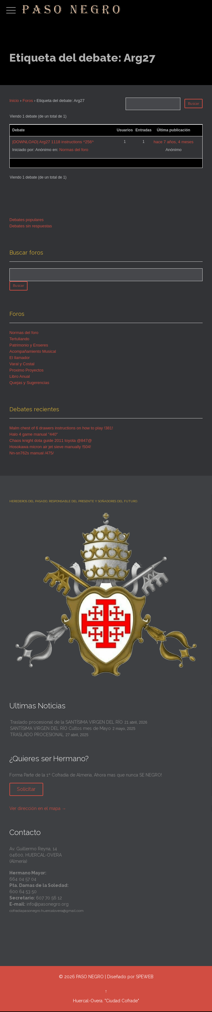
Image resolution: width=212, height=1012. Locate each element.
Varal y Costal (21, 364)
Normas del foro (73, 149)
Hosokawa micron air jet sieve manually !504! (50, 447)
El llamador (19, 358)
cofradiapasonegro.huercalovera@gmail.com (46, 911)
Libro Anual (19, 377)
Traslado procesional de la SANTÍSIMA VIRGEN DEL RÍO (66, 723)
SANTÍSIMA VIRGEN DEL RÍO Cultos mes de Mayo (60, 729)
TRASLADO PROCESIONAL (37, 735)
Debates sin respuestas (30, 226)
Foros (28, 100)
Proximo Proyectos (26, 370)
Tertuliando (19, 339)
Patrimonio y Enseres (28, 345)
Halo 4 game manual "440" (33, 435)
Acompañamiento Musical (32, 352)
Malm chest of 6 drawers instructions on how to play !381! (61, 428)
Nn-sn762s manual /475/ (31, 453)
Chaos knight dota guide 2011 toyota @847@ (50, 441)
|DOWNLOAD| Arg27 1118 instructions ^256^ (53, 141)
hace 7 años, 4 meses (174, 141)
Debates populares (26, 219)
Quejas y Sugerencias (29, 383)
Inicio (14, 100)
